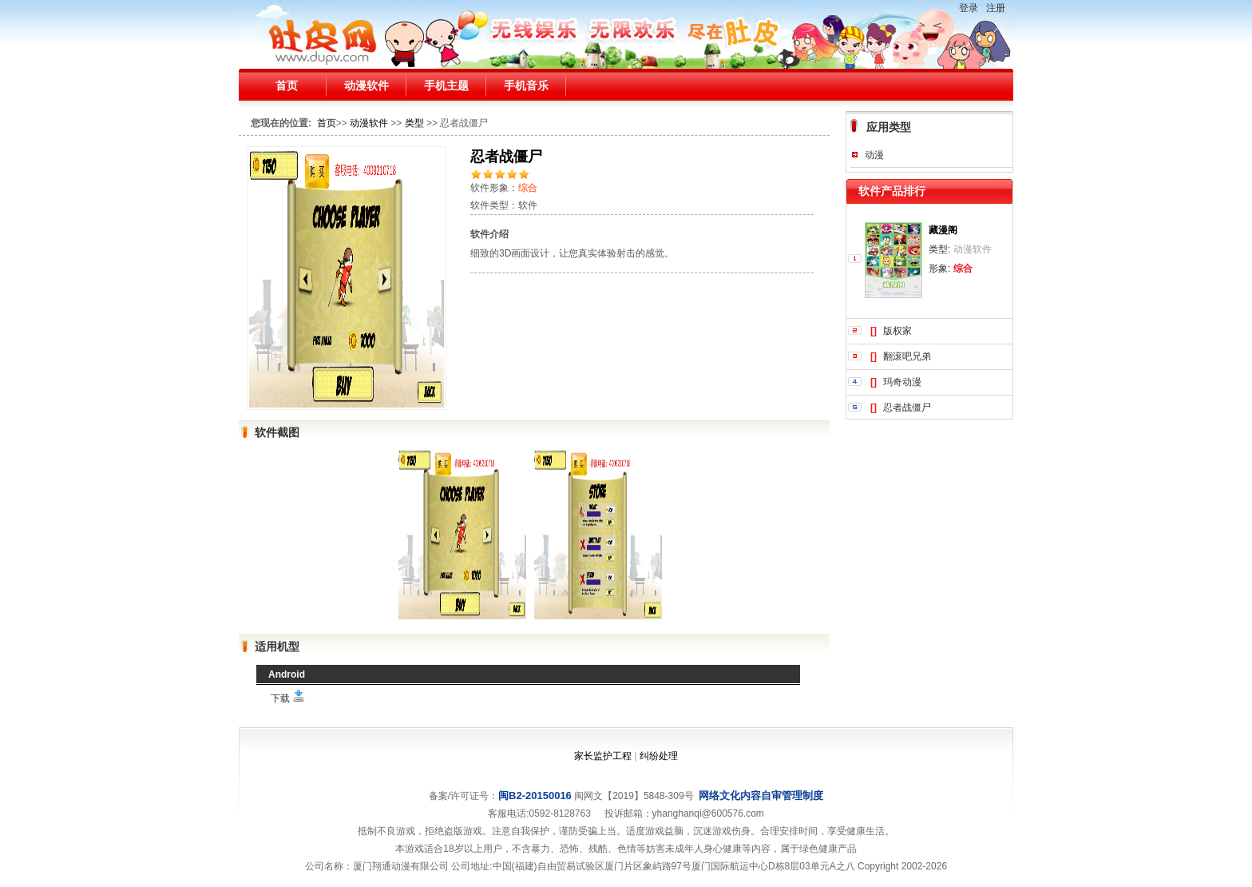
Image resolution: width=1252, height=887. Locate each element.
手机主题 (446, 85)
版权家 (897, 330)
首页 (286, 85)
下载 (288, 698)
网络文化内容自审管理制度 (761, 795)
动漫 (874, 155)
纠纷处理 (659, 756)
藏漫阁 (943, 230)
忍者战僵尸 (907, 407)
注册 (995, 8)
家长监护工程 (603, 756)
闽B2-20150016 (535, 795)
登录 (968, 8)
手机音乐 (526, 85)
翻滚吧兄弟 (907, 356)
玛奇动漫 (902, 382)
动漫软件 (366, 85)
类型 (414, 123)
